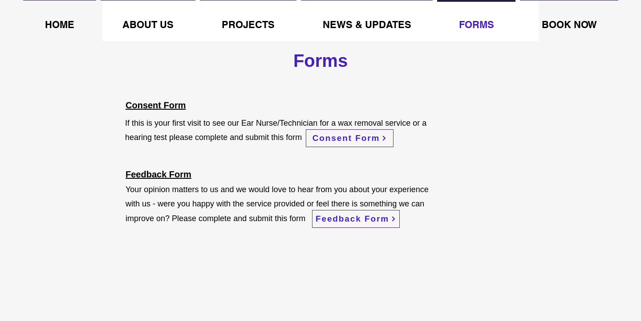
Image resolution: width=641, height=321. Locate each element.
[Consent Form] (350, 138)
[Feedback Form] (356, 219)
